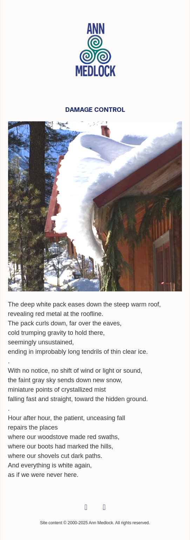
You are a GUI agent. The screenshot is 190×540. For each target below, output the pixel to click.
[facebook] (85, 507)
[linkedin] (104, 507)
